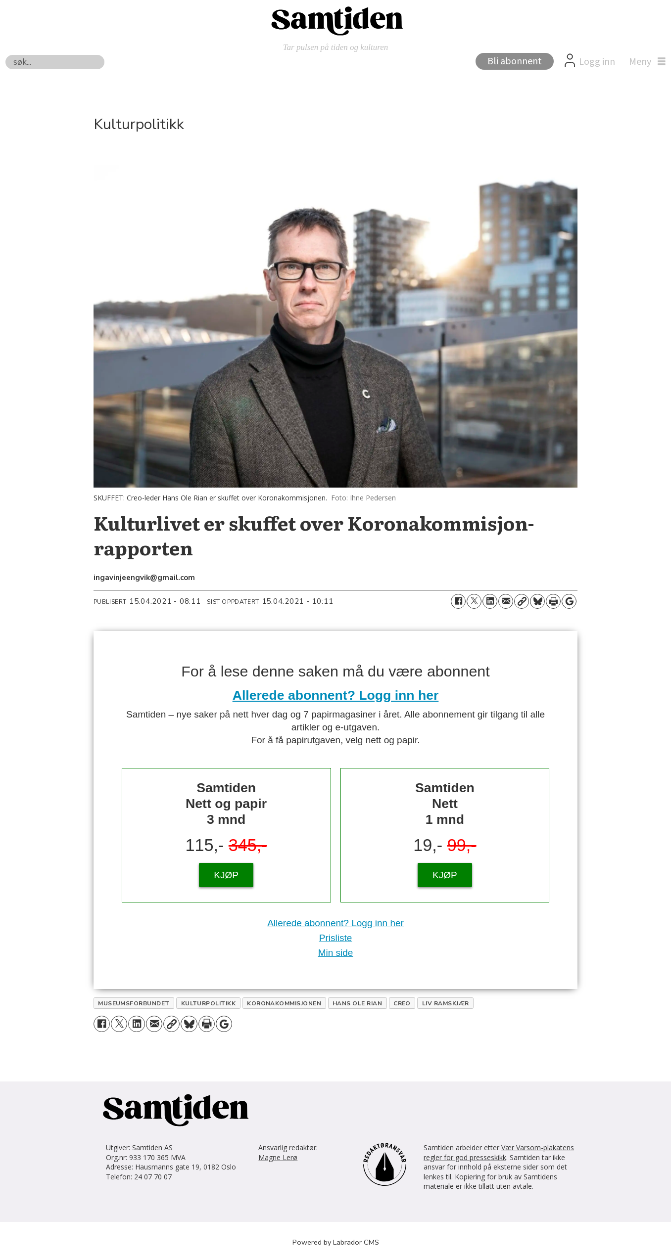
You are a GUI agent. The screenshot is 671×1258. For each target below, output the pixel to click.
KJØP (226, 875)
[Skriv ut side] (553, 601)
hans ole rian (357, 1003)
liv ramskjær (445, 1003)
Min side (335, 952)
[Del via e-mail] (505, 601)
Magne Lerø (277, 1157)
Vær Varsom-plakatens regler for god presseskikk (499, 1152)
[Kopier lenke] (521, 601)
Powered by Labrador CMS (335, 1242)
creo (402, 1003)
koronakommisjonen (284, 1003)
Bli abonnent (514, 61)
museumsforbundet (134, 1003)
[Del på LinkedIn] (489, 601)
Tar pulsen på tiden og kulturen (335, 47)
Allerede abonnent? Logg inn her (336, 695)
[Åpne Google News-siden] (569, 601)
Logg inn (597, 62)
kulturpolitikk (208, 1003)
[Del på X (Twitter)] (474, 601)
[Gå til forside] (335, 20)
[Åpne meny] (645, 61)
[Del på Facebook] (458, 601)
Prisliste (335, 938)
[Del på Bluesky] (537, 601)
